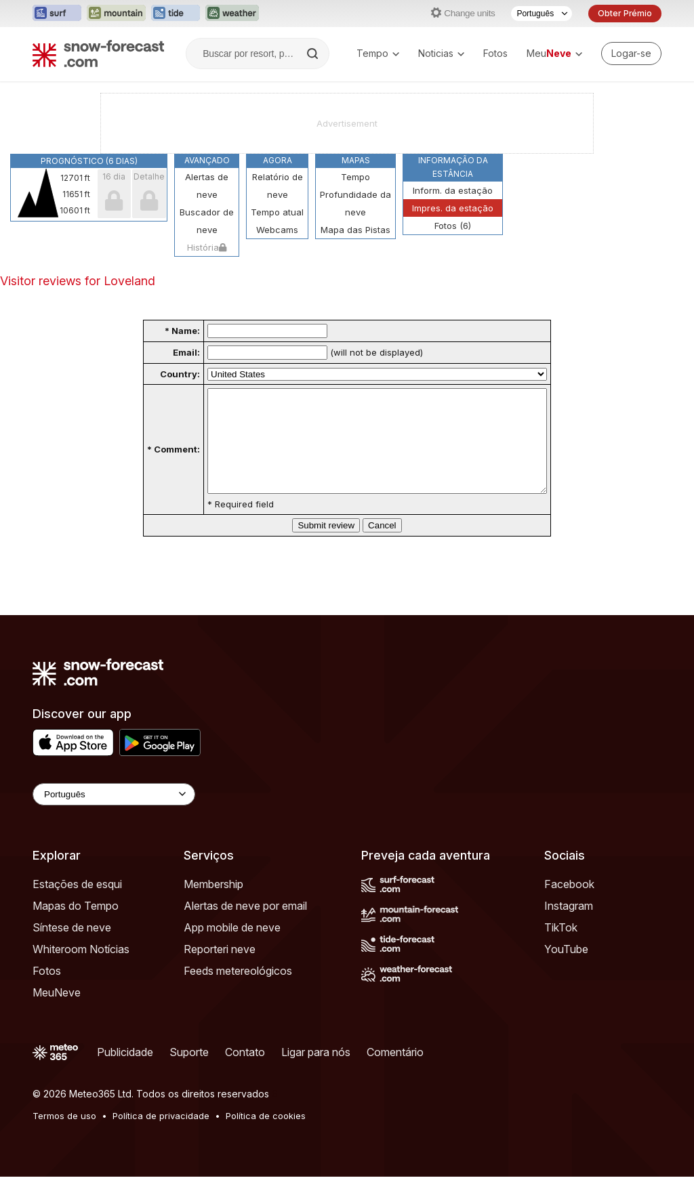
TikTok (560, 947)
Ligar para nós (315, 1072)
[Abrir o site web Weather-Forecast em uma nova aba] (232, 13)
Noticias (441, 53)
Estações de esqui (77, 904)
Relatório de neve (277, 185)
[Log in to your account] (631, 53)
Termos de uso (64, 1136)
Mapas (356, 160)
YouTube (566, 969)
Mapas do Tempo (76, 926)
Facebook (569, 904)
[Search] (314, 53)
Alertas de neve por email (245, 926)
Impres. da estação (452, 208)
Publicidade (125, 1072)
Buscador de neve (207, 221)
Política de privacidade (161, 1136)
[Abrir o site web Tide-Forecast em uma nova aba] (175, 13)
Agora (277, 160)
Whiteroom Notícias (81, 969)
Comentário (395, 1072)
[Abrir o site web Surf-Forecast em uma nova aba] (57, 13)
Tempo (377, 53)
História (206, 247)
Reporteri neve (220, 969)
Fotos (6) (452, 225)
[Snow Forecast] (98, 53)
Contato (245, 1072)
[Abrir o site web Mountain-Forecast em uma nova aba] (116, 13)
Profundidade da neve (355, 203)
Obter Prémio (625, 13)
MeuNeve (57, 1013)
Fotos (495, 53)
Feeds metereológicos (238, 991)
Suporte (189, 1072)
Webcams (277, 229)
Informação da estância (453, 167)
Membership (213, 904)
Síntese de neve (72, 947)
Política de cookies (266, 1136)
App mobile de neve (232, 947)
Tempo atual (277, 212)
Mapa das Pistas (355, 229)
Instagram (568, 926)
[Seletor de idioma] (541, 13)
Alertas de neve (206, 185)
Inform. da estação (453, 190)
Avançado (207, 160)
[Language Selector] (114, 814)
